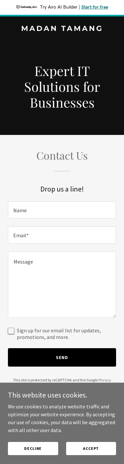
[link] (62, 29)
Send (62, 357)
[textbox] (62, 210)
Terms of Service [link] (65, 385)
